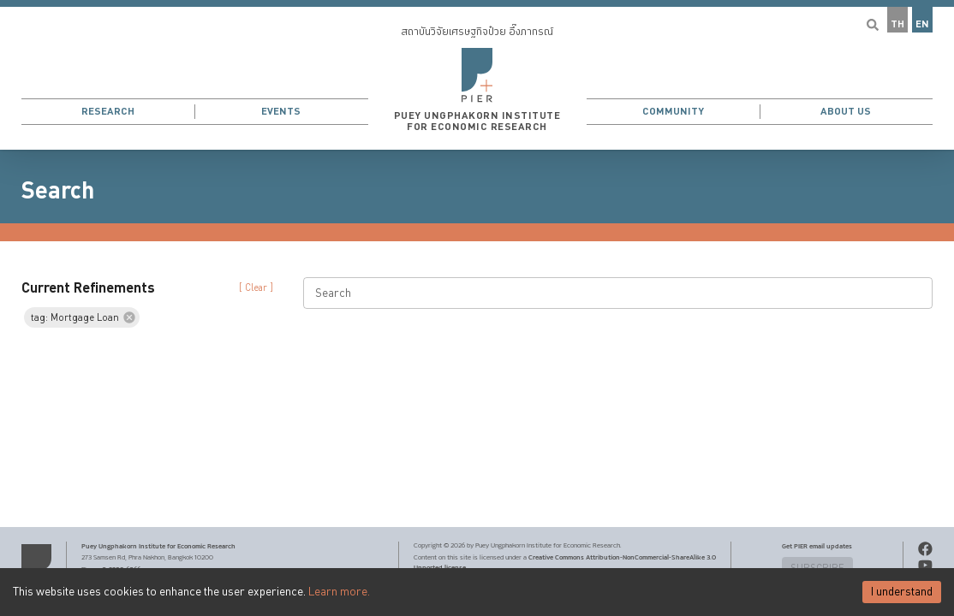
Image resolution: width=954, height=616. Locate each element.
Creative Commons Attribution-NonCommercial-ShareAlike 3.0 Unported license (565, 562)
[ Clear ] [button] (256, 288)
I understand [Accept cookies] (902, 592)
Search (57, 191)
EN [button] (922, 24)
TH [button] (897, 24)
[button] (477, 75)
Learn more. (339, 592)
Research (107, 112)
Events (281, 112)
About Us (845, 112)
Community (673, 112)
